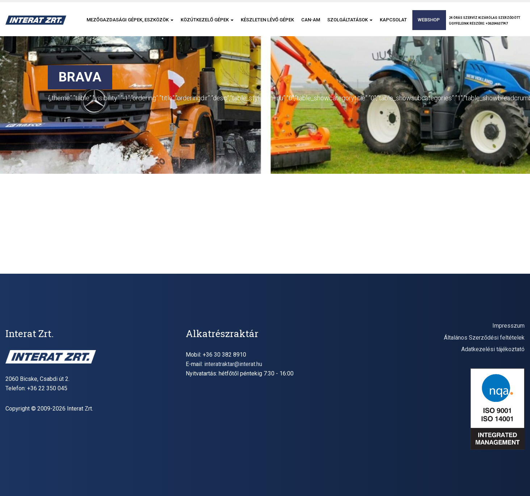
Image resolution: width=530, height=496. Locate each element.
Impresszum (508, 325)
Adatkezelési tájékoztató (493, 349)
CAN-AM (310, 19)
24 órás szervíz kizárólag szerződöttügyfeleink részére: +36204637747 (484, 20)
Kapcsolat (393, 19)
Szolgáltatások (350, 19)
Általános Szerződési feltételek (484, 337)
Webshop (429, 19)
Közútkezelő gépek (207, 19)
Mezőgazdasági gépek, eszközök (130, 19)
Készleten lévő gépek (267, 19)
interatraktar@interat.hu (233, 364)
